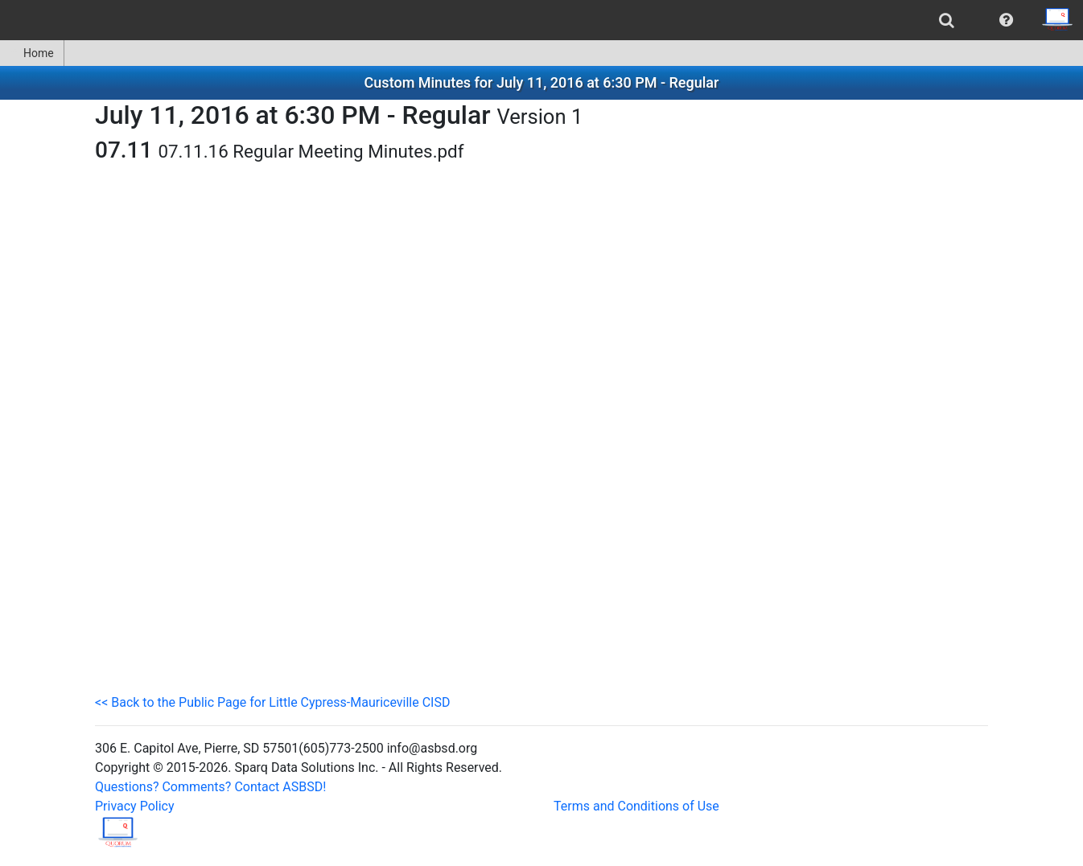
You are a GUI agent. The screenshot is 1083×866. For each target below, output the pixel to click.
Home (32, 53)
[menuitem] (946, 20)
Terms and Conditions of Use (636, 806)
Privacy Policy (135, 806)
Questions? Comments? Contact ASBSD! (210, 786)
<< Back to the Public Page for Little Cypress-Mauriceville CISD (272, 702)
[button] (1006, 20)
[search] (946, 20)
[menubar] (541, 20)
